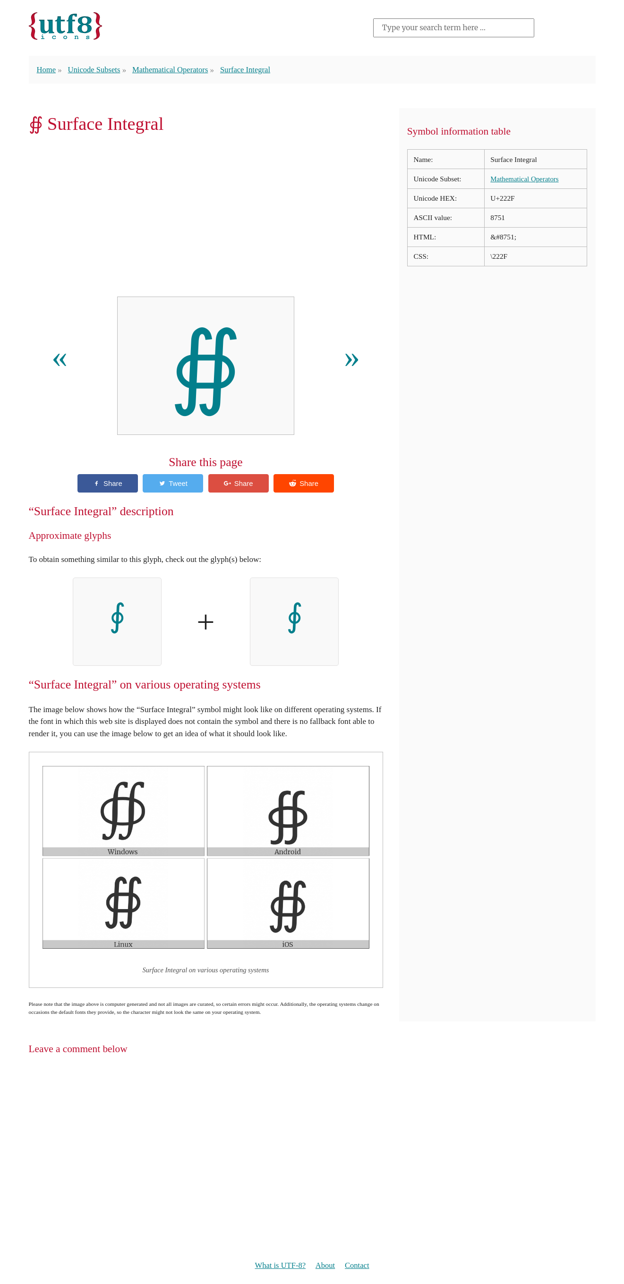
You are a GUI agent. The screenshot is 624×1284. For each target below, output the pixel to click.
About (326, 1265)
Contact (358, 1265)
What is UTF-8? (279, 1265)
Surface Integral (250, 69)
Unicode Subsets (95, 69)
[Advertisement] (206, 218)
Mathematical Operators (174, 69)
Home (47, 69)
